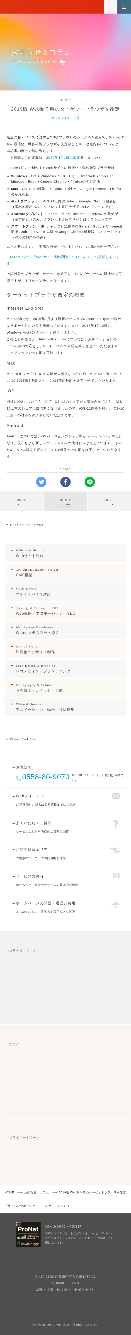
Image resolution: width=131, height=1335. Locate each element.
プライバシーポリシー (20, 1205)
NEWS (65, 100)
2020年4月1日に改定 (63, 157)
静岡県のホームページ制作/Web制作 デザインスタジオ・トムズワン (66, 4)
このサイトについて (56, 1205)
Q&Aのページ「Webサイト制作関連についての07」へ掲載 (57, 257)
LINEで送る (91, 481)
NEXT (109, 501)
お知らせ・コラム (36, 1192)
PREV (22, 501)
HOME (9, 1192)
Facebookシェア (67, 481)
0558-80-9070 (46, 777)
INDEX (65, 502)
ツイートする (42, 480)
